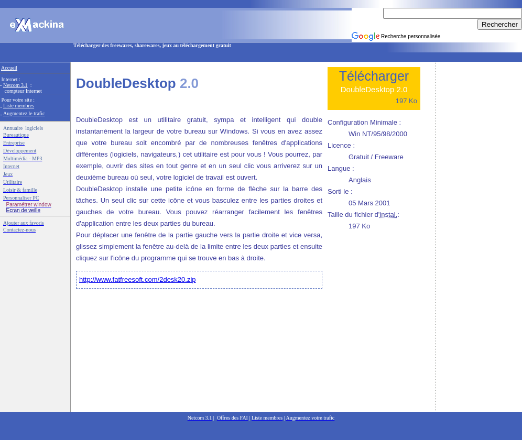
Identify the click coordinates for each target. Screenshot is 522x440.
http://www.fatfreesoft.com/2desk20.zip (137, 279)
